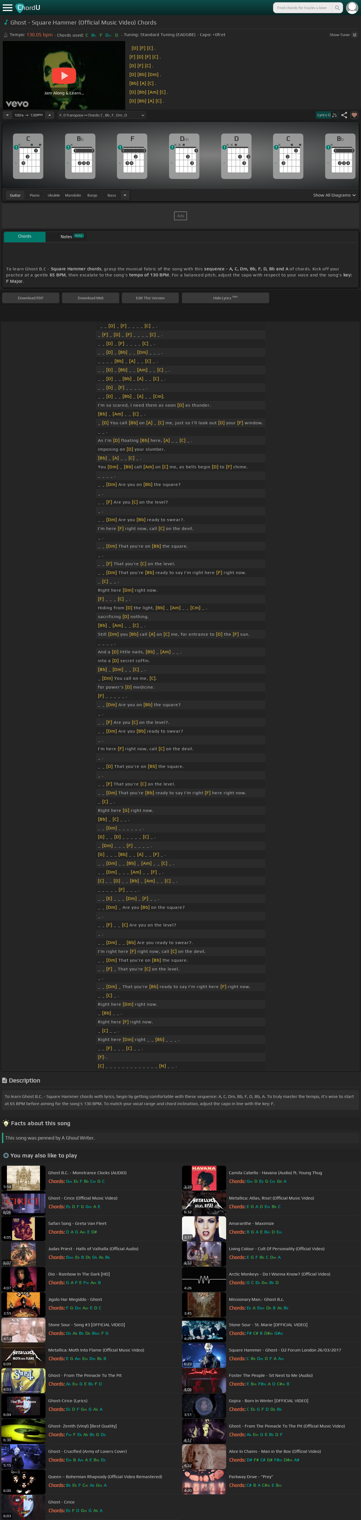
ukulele (54, 195)
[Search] (337, 7)
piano (34, 195)
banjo (92, 195)
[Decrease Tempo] (7, 115)
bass (112, 195)
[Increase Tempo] (49, 115)
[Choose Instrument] (125, 195)
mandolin (73, 195)
